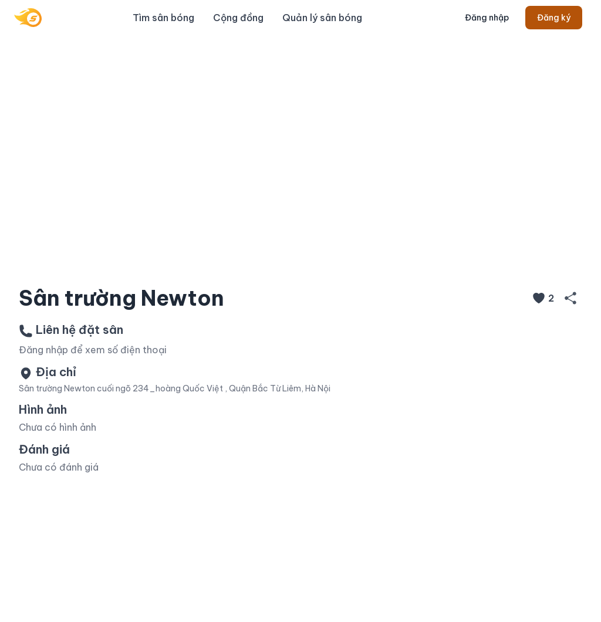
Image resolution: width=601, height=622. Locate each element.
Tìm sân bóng (163, 17)
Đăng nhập (487, 17)
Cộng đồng (238, 17)
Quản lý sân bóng (322, 17)
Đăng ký (553, 17)
